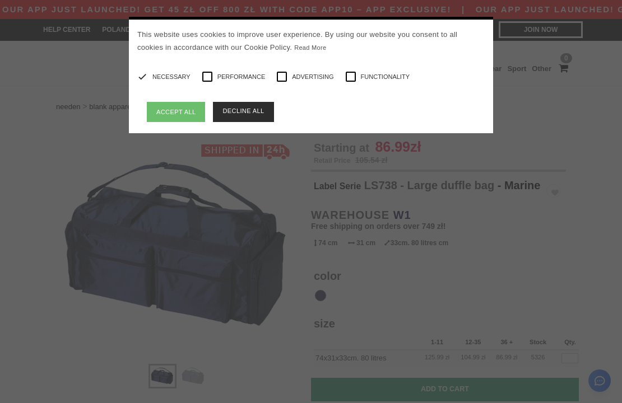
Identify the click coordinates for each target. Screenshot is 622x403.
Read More (310, 47)
